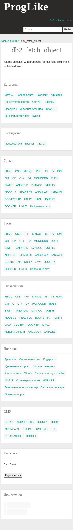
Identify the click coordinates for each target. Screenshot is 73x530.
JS (46, 171)
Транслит (10, 359)
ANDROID (22, 185)
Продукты (11, 108)
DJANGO (36, 185)
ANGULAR (41, 192)
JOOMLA (42, 421)
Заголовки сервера (52, 387)
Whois (28, 373)
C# (29, 178)
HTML (8, 171)
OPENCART (12, 429)
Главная (6, 41)
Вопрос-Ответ (24, 94)
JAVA (38, 199)
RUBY (54, 178)
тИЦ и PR (49, 380)
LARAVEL (57, 192)
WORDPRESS (25, 421)
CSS (18, 171)
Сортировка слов (29, 359)
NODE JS (10, 192)
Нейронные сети (40, 206)
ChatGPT (51, 108)
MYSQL (28, 171)
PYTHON (56, 171)
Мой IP (9, 380)
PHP (16, 41)
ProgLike (26, 6)
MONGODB (41, 178)
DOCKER (10, 206)
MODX (55, 421)
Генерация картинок (17, 115)
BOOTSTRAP (13, 199)
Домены (50, 101)
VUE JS (50, 185)
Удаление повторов (17, 366)
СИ (14, 178)
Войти (53, 20)
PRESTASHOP (14, 436)
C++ (21, 178)
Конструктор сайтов (17, 101)
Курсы (36, 115)
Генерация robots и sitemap (21, 387)
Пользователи (13, 143)
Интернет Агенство (31, 108)
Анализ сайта (13, 373)
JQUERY (49, 199)
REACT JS (25, 192)
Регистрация (65, 20)
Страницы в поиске (28, 380)
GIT (7, 178)
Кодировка (49, 359)
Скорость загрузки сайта (50, 373)
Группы (29, 143)
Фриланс (56, 94)
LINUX (23, 206)
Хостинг (36, 101)
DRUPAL (28, 429)
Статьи (9, 94)
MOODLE (31, 436)
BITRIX (9, 421)
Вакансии (42, 94)
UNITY (28, 199)
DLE (53, 429)
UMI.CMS (41, 429)
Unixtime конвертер (43, 366)
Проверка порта (14, 394)
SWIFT (9, 185)
